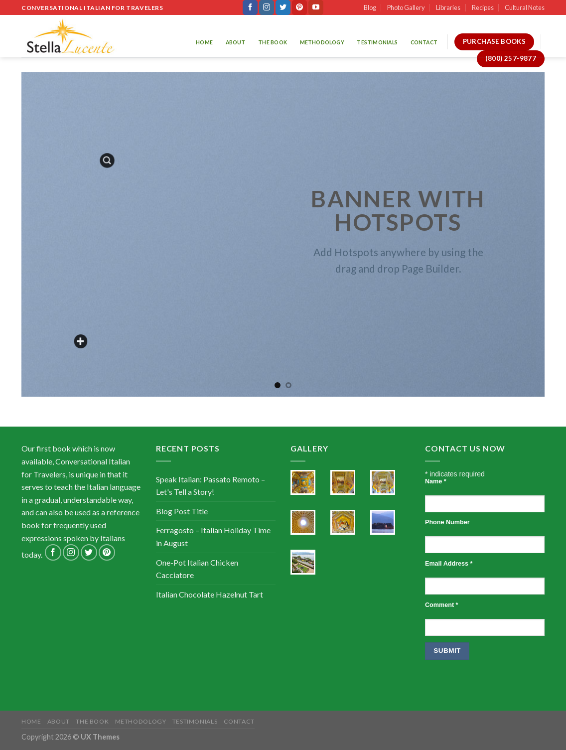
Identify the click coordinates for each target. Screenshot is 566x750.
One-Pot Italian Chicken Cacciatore (197, 569)
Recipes (483, 7)
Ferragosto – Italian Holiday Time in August (213, 536)
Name (435, 481)
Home (204, 42)
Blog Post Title (182, 511)
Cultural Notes (525, 7)
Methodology (322, 42)
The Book (272, 42)
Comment (441, 604)
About (236, 42)
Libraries (448, 7)
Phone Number (447, 522)
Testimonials (377, 42)
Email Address (448, 563)
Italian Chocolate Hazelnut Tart (209, 594)
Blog (370, 7)
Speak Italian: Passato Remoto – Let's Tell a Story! (210, 485)
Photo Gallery (406, 7)
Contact (424, 42)
